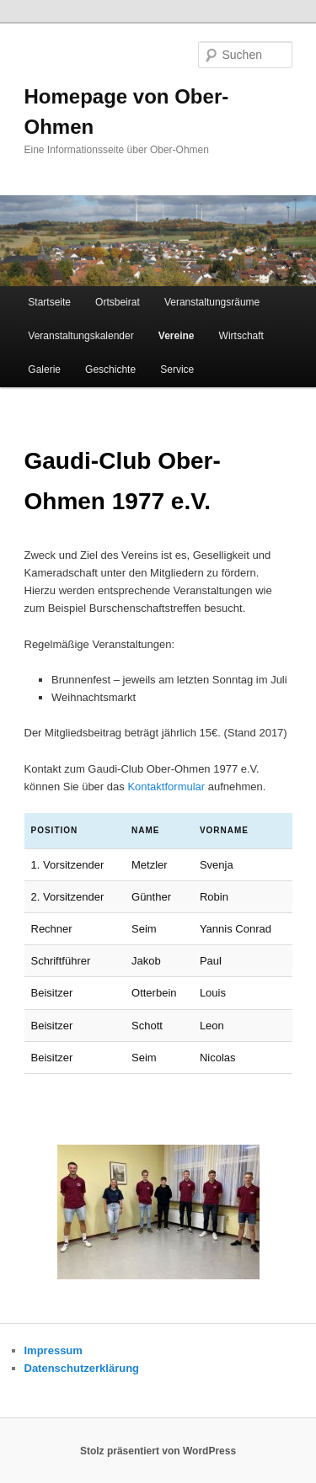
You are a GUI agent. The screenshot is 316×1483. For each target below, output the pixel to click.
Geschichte (110, 369)
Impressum (53, 1350)
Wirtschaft (241, 336)
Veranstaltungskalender (80, 336)
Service (177, 369)
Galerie (44, 369)
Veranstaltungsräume (212, 302)
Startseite (49, 302)
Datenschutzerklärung (82, 1368)
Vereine (176, 336)
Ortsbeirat (117, 302)
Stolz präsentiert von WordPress (158, 1451)
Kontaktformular (166, 786)
